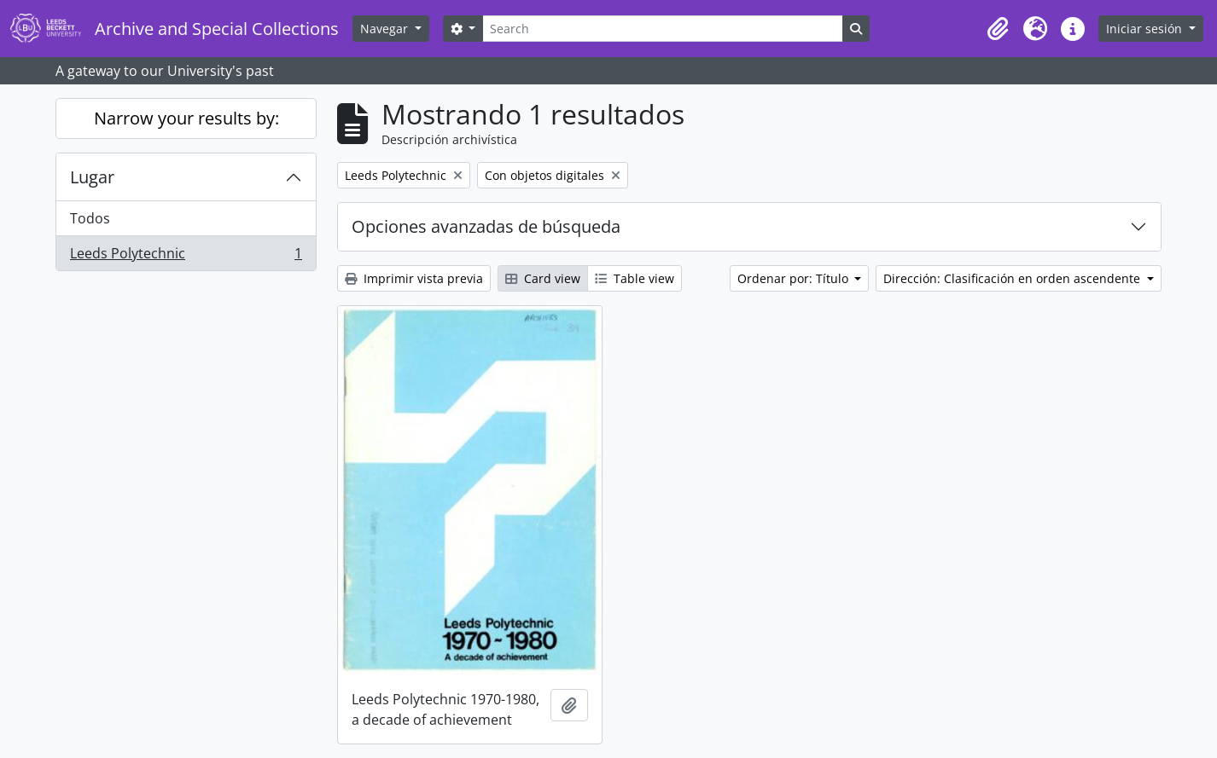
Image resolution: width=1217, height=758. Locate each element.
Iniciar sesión (1145, 28)
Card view (542, 278)
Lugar (92, 176)
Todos (90, 218)
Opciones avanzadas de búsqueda (486, 226)
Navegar (385, 28)
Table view (634, 278)
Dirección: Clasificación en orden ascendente (1013, 278)
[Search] (662, 28)
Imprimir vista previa (414, 278)
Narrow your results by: (186, 118)
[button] (997, 29)
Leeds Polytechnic (185, 256)
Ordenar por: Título (794, 278)
